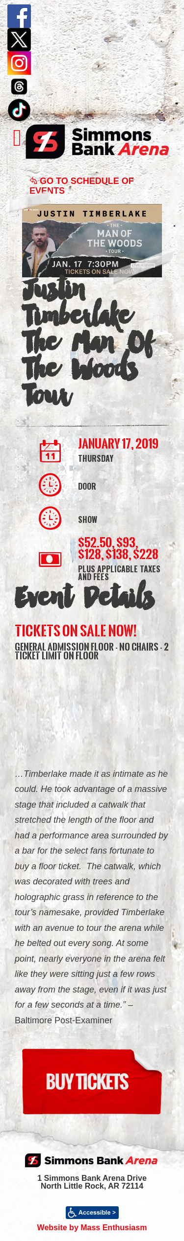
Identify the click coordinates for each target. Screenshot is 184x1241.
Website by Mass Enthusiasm (92, 1227)
